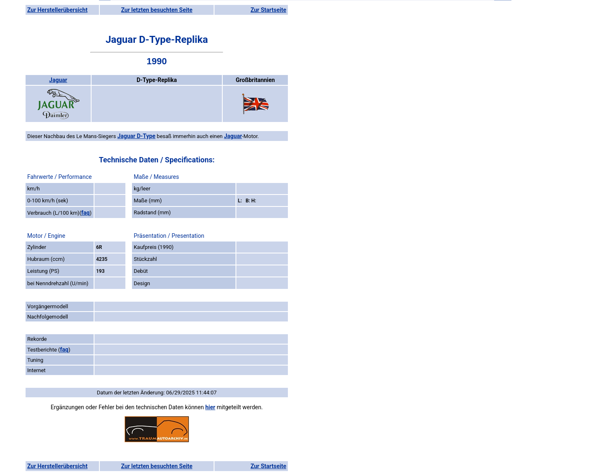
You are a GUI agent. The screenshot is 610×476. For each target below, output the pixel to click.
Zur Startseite (268, 10)
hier (210, 407)
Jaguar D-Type (136, 136)
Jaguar (58, 80)
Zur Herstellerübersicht (57, 10)
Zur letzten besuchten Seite (157, 10)
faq (85, 212)
